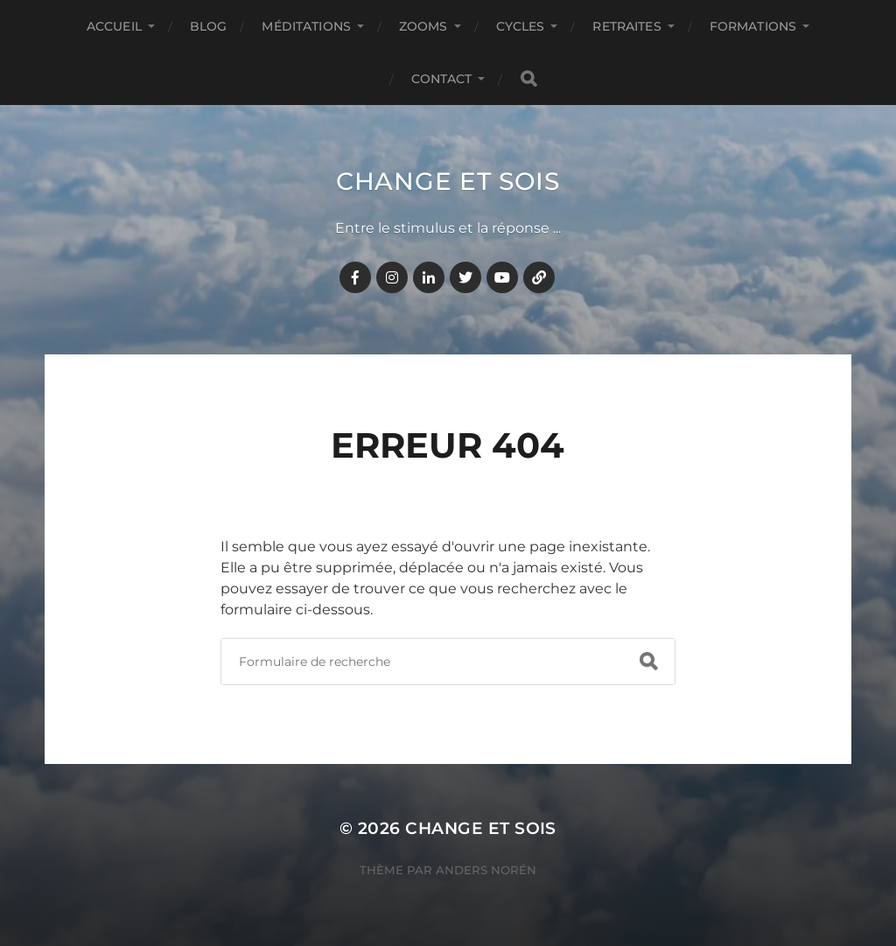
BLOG (209, 26)
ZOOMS (423, 26)
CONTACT (441, 79)
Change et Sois (448, 181)
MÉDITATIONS (306, 26)
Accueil (114, 26)
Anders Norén (486, 870)
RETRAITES (626, 26)
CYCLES (520, 26)
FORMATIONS (753, 26)
